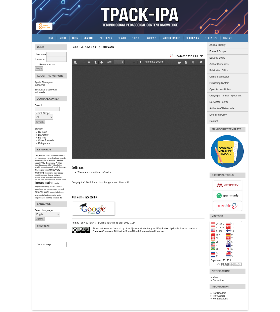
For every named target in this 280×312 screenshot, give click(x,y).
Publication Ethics (219, 70)
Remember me (47, 64)
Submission (192, 38)
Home (50, 38)
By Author (43, 134)
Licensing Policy (218, 114)
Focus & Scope (218, 51)
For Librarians (220, 298)
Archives (151, 38)
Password (40, 59)
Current (136, 38)
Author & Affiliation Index (223, 108)
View (215, 277)
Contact (214, 121)
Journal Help (44, 244)
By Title (42, 137)
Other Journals (46, 140)
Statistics (211, 38)
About (62, 38)
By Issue (42, 132)
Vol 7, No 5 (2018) (90, 47)
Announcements (171, 38)
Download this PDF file (189, 56)
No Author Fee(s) (219, 102)
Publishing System (219, 83)
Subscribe (218, 280)
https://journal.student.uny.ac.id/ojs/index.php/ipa (151, 228)
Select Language (44, 210)
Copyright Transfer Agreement (225, 95)
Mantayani (109, 47)
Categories (44, 143)
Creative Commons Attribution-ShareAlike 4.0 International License (128, 231)
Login (75, 38)
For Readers (219, 293)
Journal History (218, 45)
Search (122, 38)
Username (40, 54)
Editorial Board (217, 57)
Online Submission (220, 76)
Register (89, 38)
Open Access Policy (220, 89)
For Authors (219, 295)
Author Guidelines (219, 64)
